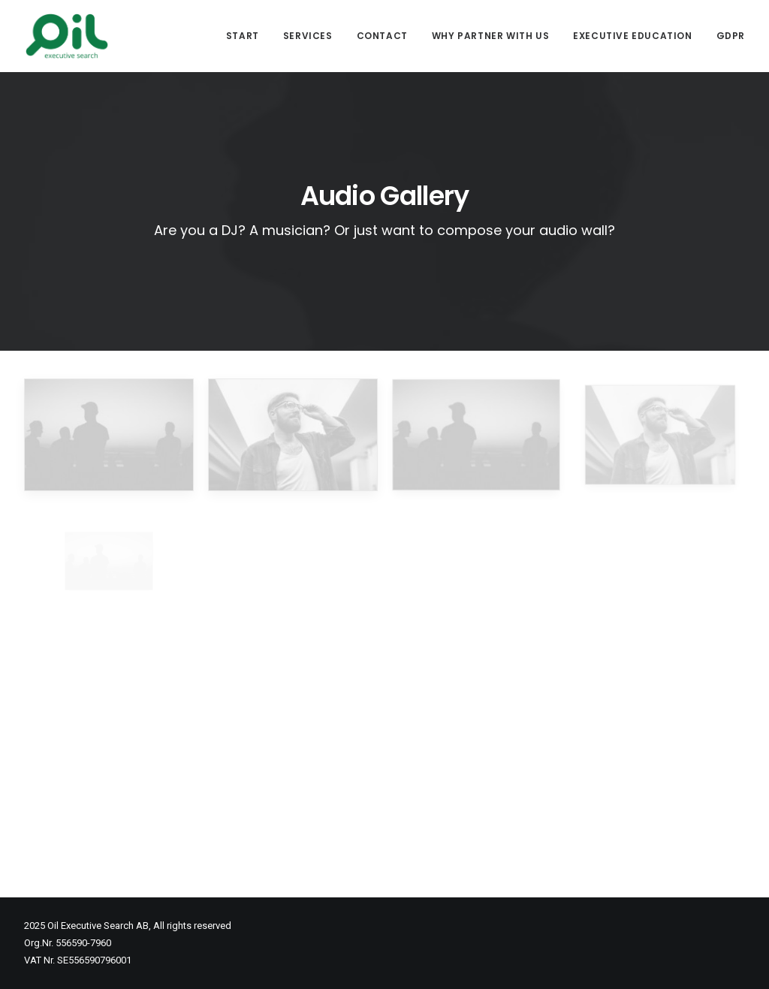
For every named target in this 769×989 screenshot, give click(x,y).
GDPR (730, 35)
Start (242, 35)
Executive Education (632, 35)
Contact (382, 35)
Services (308, 35)
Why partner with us (490, 35)
